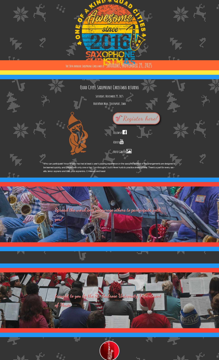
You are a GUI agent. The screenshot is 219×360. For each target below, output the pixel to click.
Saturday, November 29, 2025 (129, 65)
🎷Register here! (136, 118)
